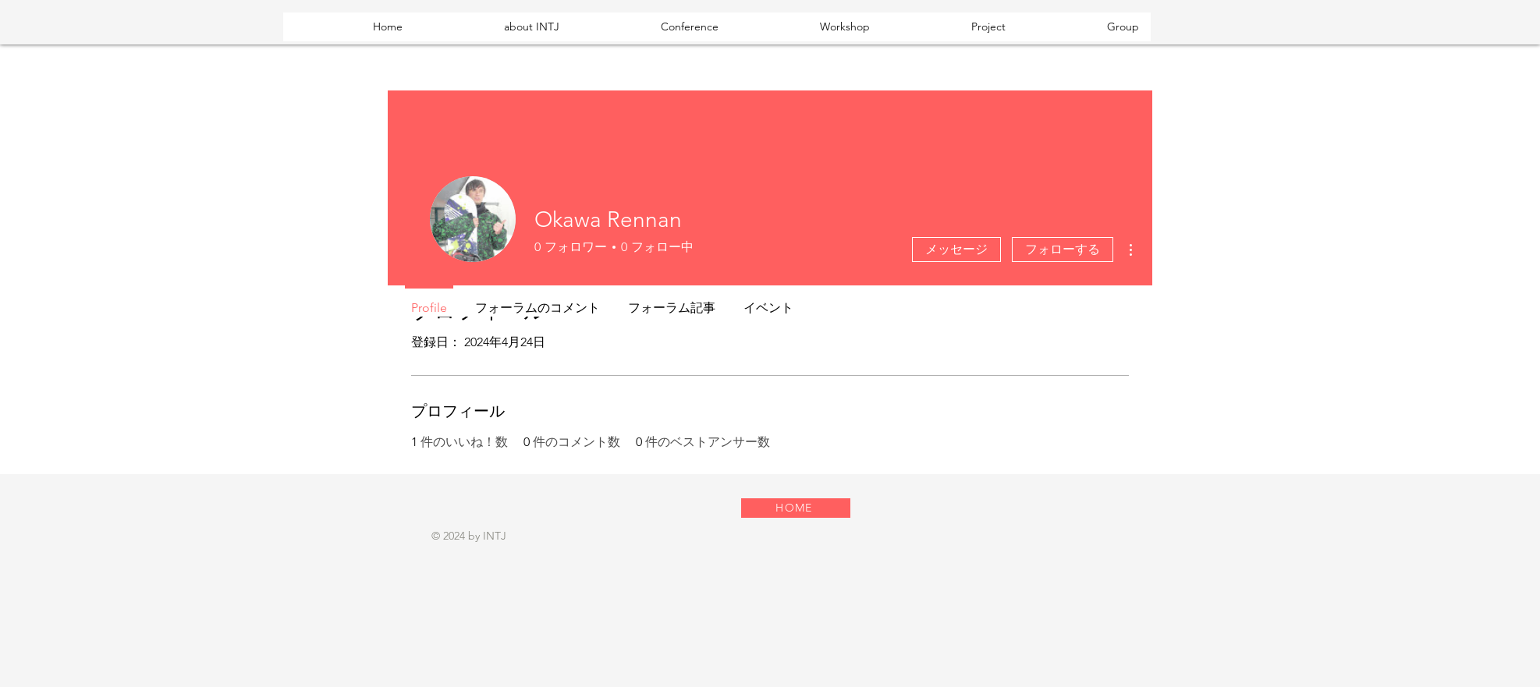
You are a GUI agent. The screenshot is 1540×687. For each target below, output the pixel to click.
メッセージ (956, 249)
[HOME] (795, 508)
